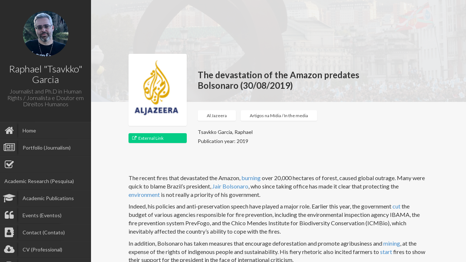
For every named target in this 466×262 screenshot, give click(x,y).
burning (251, 177)
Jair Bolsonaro (230, 186)
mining (391, 243)
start (386, 251)
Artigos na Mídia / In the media (279, 115)
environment (144, 194)
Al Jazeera (217, 115)
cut (396, 206)
